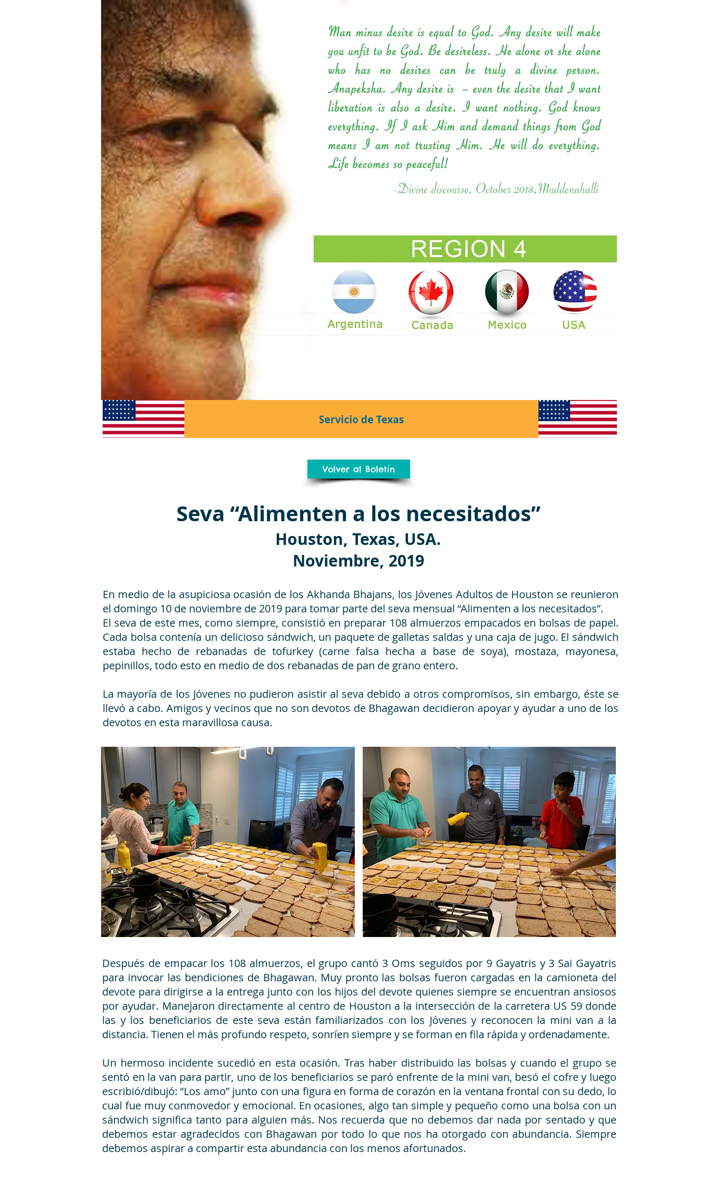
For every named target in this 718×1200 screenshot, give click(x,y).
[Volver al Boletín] (358, 469)
